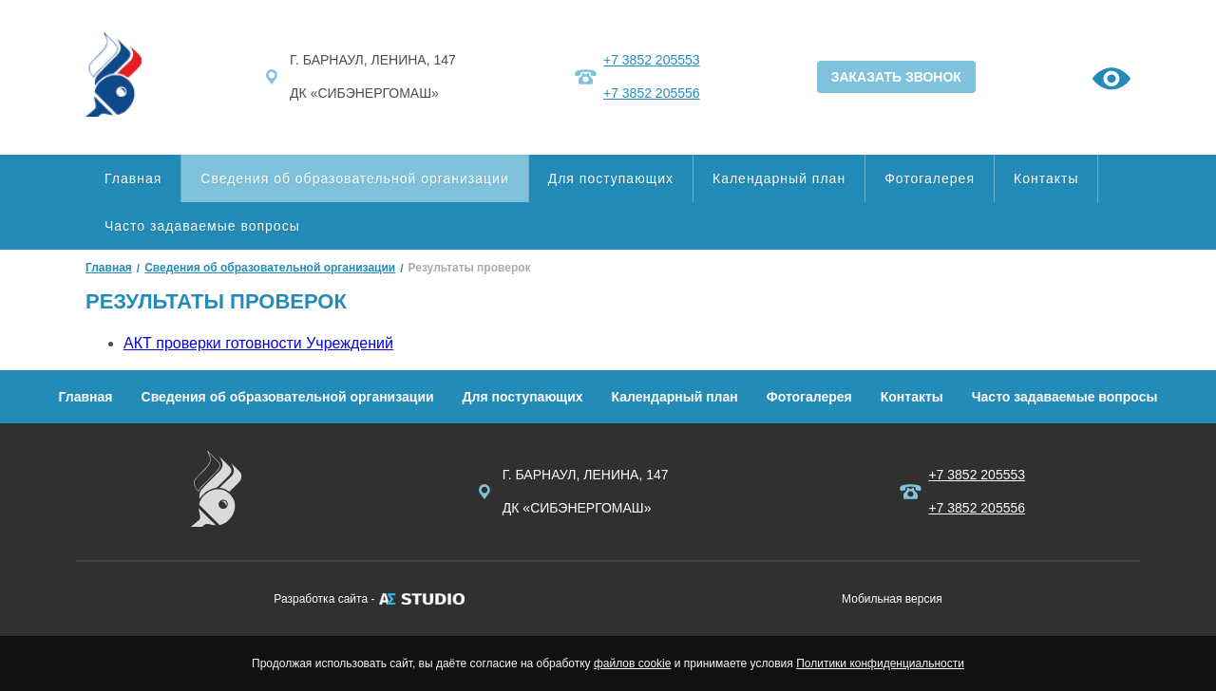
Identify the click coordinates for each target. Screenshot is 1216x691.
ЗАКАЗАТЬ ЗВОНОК (896, 76)
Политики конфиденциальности (880, 663)
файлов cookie (632, 663)
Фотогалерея (929, 178)
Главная (133, 178)
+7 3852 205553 (651, 59)
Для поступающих (611, 178)
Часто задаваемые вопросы (202, 225)
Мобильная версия (892, 599)
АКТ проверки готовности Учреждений (258, 343)
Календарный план (779, 178)
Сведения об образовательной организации (354, 178)
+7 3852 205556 (651, 93)
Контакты (1046, 178)
